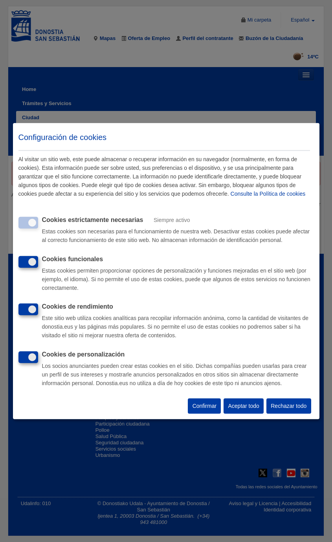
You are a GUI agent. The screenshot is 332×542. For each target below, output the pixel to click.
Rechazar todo (288, 406)
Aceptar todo (243, 406)
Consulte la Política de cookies (268, 194)
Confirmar (204, 406)
